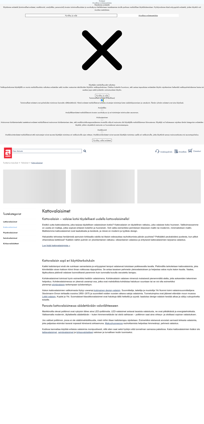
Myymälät (44, 157)
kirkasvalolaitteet (84, 332)
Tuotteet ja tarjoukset (25, 157)
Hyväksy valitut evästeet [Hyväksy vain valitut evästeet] (102, 140)
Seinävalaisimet (10, 238)
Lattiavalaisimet (10, 221)
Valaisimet (24, 162)
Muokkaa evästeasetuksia (148, 15)
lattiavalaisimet (49, 332)
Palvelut (58, 157)
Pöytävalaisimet (10, 232)
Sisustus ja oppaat (74, 157)
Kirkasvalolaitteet (11, 243)
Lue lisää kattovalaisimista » (56, 245)
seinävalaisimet (66, 332)
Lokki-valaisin (49, 296)
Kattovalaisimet (37, 162)
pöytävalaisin (58, 284)
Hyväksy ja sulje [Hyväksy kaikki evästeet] (71, 15)
